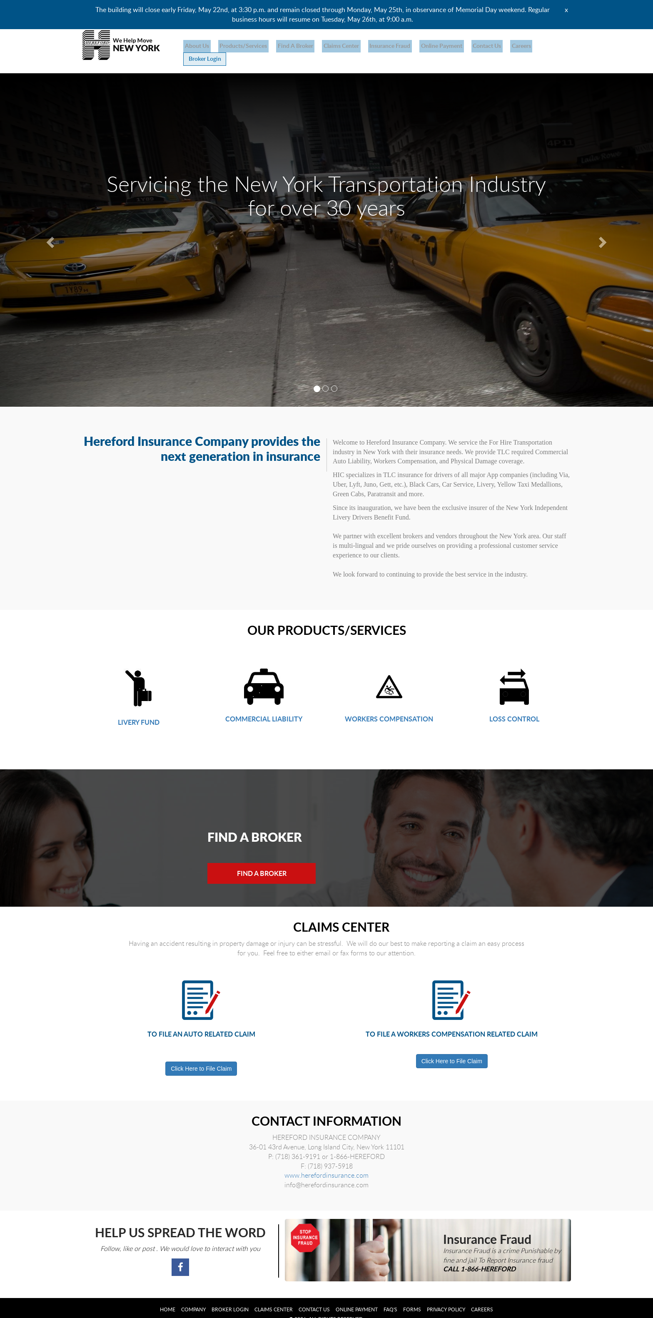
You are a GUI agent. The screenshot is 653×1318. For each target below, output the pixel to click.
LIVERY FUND (139, 709)
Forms (412, 1297)
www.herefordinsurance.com (326, 1162)
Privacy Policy (446, 1297)
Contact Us (467, 46)
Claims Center (330, 46)
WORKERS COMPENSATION (389, 706)
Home (167, 1297)
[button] (49, 227)
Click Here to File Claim (201, 1056)
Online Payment (424, 46)
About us (195, 46)
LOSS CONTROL (514, 706)
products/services (238, 46)
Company (193, 1297)
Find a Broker (264, 860)
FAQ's (390, 1297)
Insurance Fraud (376, 46)
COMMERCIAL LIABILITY (263, 706)
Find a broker (287, 46)
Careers (498, 46)
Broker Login (537, 46)
